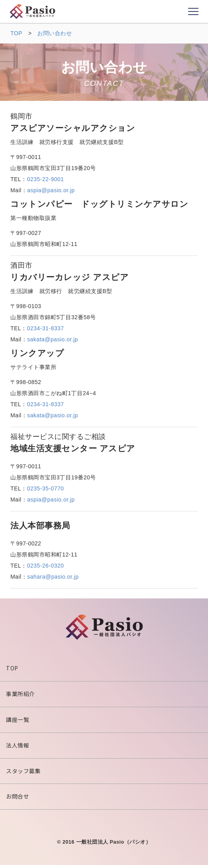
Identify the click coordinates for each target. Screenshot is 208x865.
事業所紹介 (20, 694)
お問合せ (17, 796)
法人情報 (17, 745)
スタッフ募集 (23, 771)
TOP (12, 668)
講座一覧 (17, 719)
